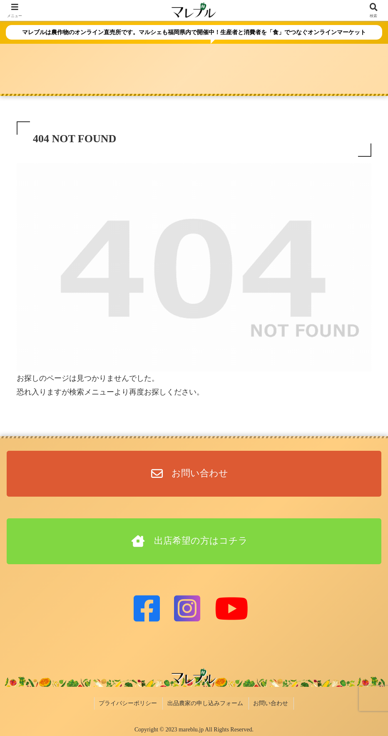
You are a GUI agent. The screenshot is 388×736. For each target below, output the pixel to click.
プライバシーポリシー (130, 702)
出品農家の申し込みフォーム (206, 702)
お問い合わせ (269, 702)
